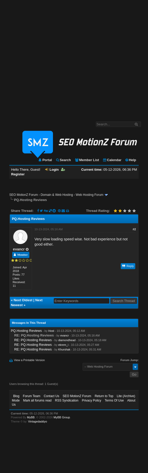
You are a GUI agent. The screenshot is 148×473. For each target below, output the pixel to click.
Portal (45, 160)
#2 (134, 229)
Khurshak (64, 349)
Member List (87, 160)
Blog (16, 396)
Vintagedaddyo (37, 421)
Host (51, 330)
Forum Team (31, 396)
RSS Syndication (66, 400)
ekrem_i (63, 344)
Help (130, 160)
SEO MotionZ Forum (23, 195)
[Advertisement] (56, 58)
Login (52, 169)
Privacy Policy (91, 400)
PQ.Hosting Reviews (26, 331)
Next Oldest (23, 300)
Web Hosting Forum (89, 195)
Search (63, 160)
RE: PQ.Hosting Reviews (33, 340)
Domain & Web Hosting (57, 195)
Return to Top (104, 396)
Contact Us (51, 396)
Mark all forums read (37, 400)
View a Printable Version (29, 360)
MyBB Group (61, 417)
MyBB (31, 417)
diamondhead (67, 340)
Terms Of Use (114, 400)
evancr (19, 249)
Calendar (112, 160)
